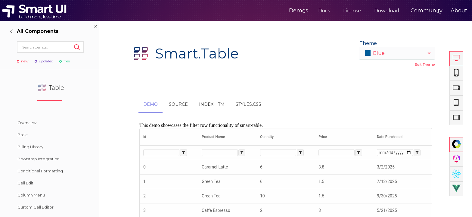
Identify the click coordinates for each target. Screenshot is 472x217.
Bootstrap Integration (38, 158)
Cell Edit (25, 183)
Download (365, 11)
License (331, 11)
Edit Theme (425, 64)
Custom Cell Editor (35, 207)
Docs (303, 11)
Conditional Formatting (40, 170)
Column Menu (31, 195)
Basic (22, 134)
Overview (26, 122)
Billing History (30, 146)
